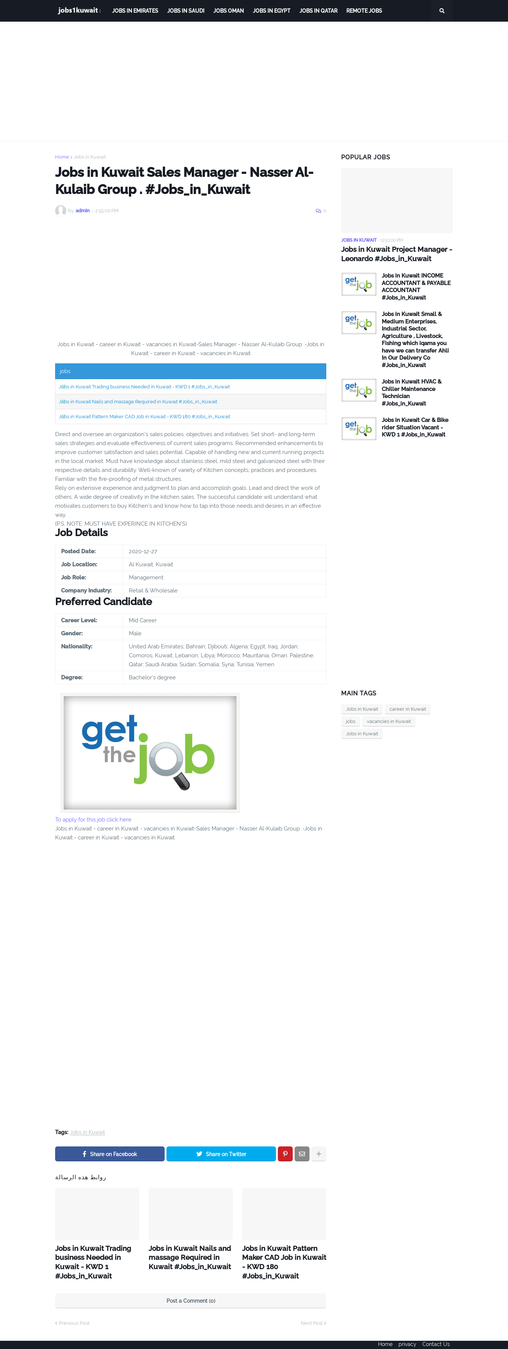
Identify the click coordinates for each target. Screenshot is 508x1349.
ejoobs (63, 1338)
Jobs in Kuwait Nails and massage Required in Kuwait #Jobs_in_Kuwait (138, 401)
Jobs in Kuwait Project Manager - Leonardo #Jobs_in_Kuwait (393, 253)
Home (62, 156)
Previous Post (74, 1309)
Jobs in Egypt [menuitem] (271, 11)
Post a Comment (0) (190, 1287)
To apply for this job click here (93, 819)
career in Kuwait (408, 708)
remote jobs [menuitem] (364, 11)
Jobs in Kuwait (90, 156)
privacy (407, 1338)
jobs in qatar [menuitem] (318, 11)
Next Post (312, 1309)
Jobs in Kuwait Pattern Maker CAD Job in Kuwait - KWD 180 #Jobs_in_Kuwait (144, 416)
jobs (350, 720)
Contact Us (439, 1338)
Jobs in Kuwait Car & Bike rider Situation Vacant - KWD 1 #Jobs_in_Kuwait (415, 426)
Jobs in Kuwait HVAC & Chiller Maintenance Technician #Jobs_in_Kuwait (411, 392)
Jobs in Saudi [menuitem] (185, 11)
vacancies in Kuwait (389, 720)
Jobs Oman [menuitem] (228, 11)
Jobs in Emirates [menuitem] (135, 11)
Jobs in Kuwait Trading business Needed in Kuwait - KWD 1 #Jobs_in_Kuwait (144, 386)
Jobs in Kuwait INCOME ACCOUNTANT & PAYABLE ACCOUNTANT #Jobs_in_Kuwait (416, 286)
